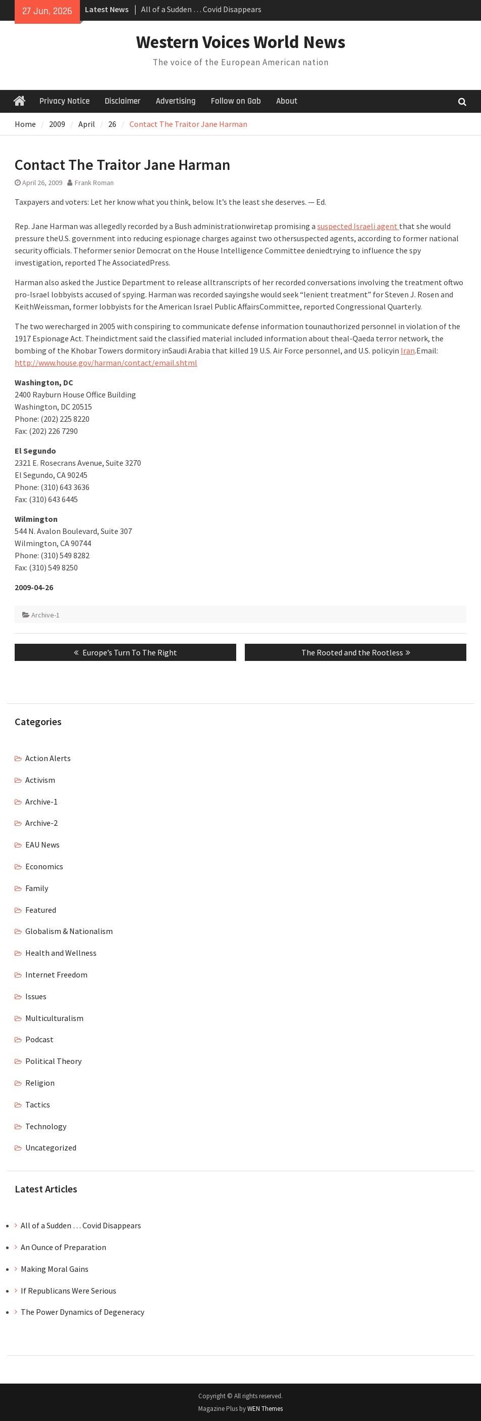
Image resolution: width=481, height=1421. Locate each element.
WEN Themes (265, 1408)
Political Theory (53, 1061)
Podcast (39, 1039)
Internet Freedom (56, 974)
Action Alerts (48, 758)
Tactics (37, 1104)
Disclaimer (123, 101)
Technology (45, 1126)
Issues (36, 996)
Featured (40, 910)
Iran (408, 350)
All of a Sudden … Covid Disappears (201, 9)
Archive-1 (45, 614)
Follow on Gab (236, 101)
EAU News (42, 844)
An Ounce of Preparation (63, 1247)
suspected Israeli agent (358, 226)
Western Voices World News (240, 42)
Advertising (176, 101)
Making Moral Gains (55, 1269)
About (286, 101)
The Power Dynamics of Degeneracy (82, 1312)
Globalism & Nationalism (69, 931)
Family (36, 888)
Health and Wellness (61, 953)
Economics (44, 866)
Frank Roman (94, 182)
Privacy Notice (64, 101)
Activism (40, 780)
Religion (40, 1083)
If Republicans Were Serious (68, 1290)
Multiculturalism (54, 1018)
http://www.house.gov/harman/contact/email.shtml (106, 363)
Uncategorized (50, 1147)
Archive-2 (41, 823)
